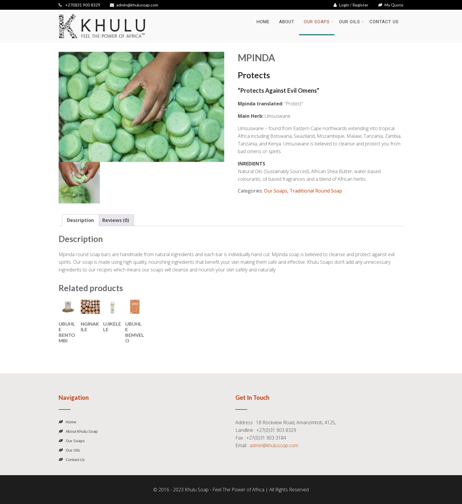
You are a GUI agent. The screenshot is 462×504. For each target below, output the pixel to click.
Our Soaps (319, 21)
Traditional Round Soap (316, 191)
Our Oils (351, 21)
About (286, 21)
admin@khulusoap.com (134, 4)
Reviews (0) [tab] (115, 220)
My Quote (390, 4)
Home (263, 21)
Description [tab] (80, 220)
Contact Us (384, 21)
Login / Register (351, 4)
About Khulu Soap (82, 431)
